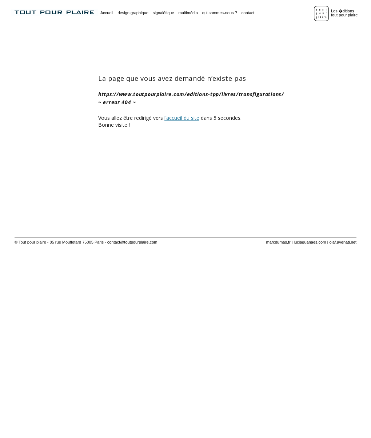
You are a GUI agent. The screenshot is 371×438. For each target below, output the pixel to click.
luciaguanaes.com (310, 242)
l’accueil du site (181, 117)
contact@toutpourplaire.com (132, 242)
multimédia (188, 13)
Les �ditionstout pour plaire (344, 13)
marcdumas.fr (278, 242)
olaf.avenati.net (342, 242)
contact (248, 13)
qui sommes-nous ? (219, 13)
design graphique (132, 13)
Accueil (106, 13)
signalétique (163, 13)
